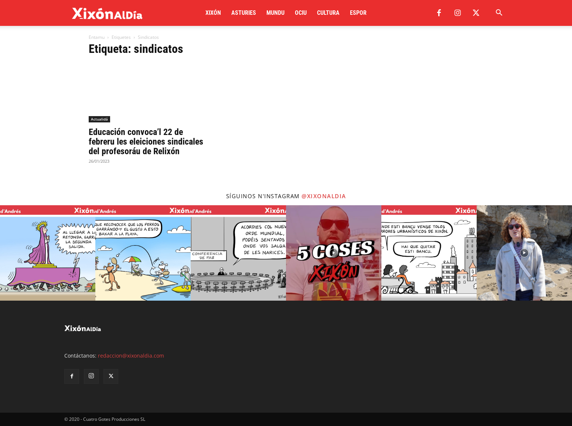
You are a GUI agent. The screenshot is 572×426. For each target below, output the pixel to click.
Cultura (328, 12)
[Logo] (107, 13)
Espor (358, 12)
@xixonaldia (324, 196)
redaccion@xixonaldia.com (131, 355)
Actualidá (99, 119)
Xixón (213, 12)
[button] (499, 13)
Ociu (301, 12)
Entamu (97, 37)
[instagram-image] (47, 253)
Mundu (275, 12)
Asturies (243, 12)
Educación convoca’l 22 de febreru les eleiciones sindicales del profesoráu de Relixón (146, 141)
